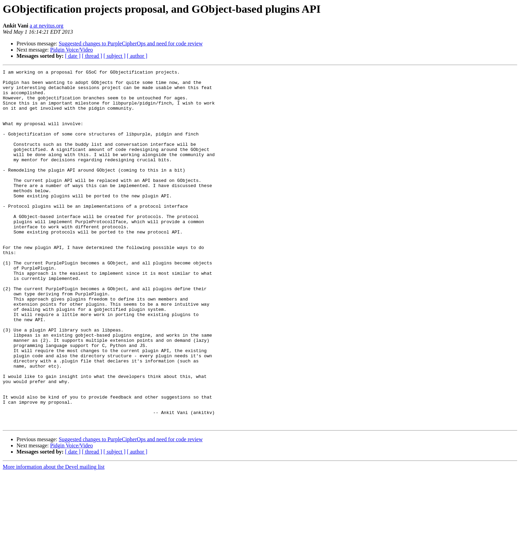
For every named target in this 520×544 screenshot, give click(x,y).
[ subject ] (115, 56)
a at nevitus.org (46, 26)
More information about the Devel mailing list (54, 538)
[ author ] (137, 56)
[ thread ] (92, 56)
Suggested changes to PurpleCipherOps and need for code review (131, 43)
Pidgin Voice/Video (71, 50)
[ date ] (72, 56)
